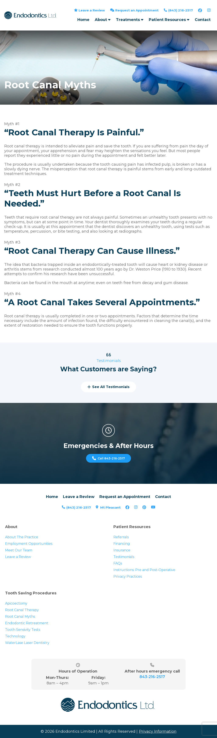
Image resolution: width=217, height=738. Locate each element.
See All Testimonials (108, 394)
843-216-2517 (152, 689)
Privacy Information (158, 733)
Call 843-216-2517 (108, 465)
